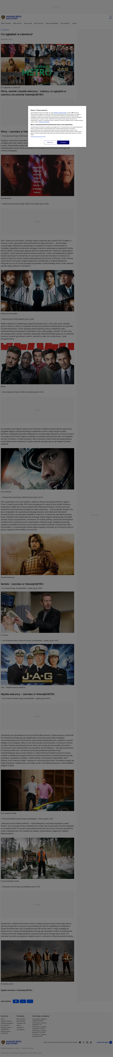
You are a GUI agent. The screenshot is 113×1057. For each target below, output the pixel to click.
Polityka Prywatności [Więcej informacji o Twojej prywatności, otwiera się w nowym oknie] (44, 122)
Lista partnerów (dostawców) (38, 136)
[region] (57, 126)
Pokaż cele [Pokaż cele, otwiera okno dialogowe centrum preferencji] (50, 142)
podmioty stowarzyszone (60, 112)
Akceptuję (63, 142)
